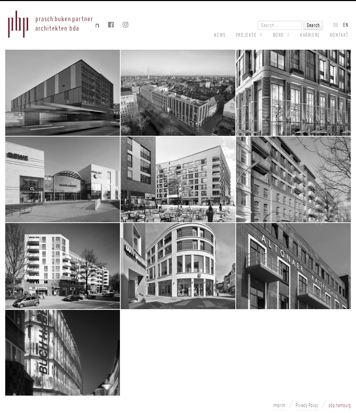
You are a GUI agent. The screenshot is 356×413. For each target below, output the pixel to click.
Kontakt (339, 35)
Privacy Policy (307, 405)
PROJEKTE (246, 35)
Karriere (310, 35)
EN (346, 25)
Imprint (279, 405)
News (220, 35)
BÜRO (278, 35)
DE (336, 25)
